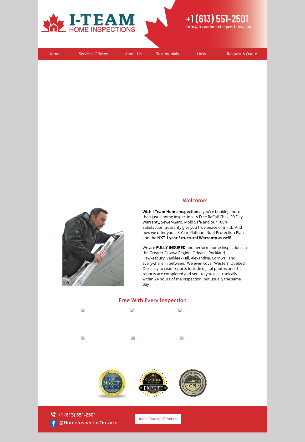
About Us (133, 53)
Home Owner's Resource (157, 418)
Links (201, 53)
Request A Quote (242, 53)
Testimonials (167, 53)
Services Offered (93, 53)
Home (53, 53)
